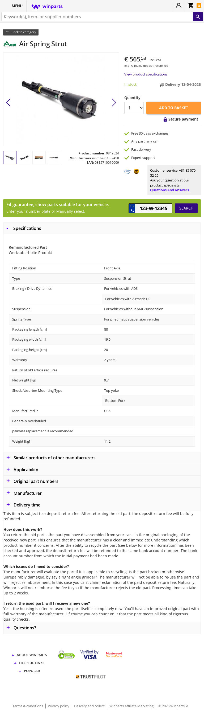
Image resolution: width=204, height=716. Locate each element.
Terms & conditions (28, 706)
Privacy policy (59, 706)
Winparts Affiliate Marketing (131, 706)
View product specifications (146, 74)
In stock (130, 84)
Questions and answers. (170, 190)
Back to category (23, 32)
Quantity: (133, 97)
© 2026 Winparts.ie (173, 706)
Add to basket (173, 107)
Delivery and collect (89, 706)
